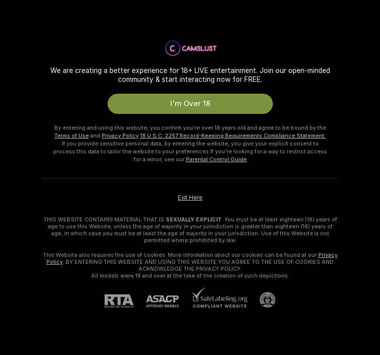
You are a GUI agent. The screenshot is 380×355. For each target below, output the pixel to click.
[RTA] (125, 301)
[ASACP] (168, 301)
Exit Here (190, 197)
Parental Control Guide (216, 159)
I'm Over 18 (190, 103)
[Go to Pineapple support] (261, 300)
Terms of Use (71, 135)
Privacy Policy (120, 135)
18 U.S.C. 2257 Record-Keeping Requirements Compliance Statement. (233, 135)
